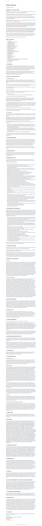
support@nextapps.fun (17, 20)
